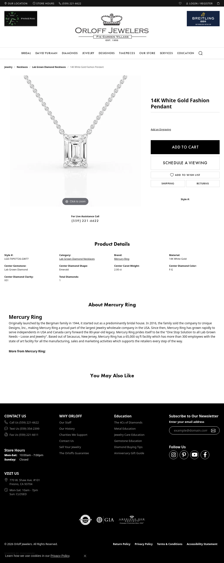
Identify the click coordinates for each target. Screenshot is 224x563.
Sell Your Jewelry (70, 447)
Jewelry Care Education (129, 435)
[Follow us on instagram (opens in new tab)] (173, 454)
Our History (67, 429)
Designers (107, 53)
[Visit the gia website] (105, 519)
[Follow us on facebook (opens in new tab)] (205, 454)
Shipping (168, 183)
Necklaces (22, 67)
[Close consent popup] (85, 556)
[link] (16, 3)
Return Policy (122, 544)
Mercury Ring (121, 258)
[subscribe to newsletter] (213, 430)
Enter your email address (186, 422)
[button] (180, 3)
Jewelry (88, 53)
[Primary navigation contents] (112, 53)
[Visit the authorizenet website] (85, 519)
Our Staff (65, 422)
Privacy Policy (144, 544)
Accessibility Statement (202, 544)
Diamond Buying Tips (128, 447)
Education (185, 53)
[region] (75, 141)
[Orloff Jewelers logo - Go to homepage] (112, 27)
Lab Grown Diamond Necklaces (49, 67)
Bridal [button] (26, 53)
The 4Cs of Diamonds (128, 422)
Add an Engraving (161, 129)
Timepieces (127, 53)
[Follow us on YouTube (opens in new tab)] (194, 454)
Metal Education (125, 429)
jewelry (8, 67)
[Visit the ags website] (131, 519)
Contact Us (66, 441)
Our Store (147, 53)
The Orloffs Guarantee (74, 453)
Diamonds (70, 53)
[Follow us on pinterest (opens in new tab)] (184, 454)
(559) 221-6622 (85, 221)
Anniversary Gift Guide (129, 453)
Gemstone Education (128, 441)
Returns (203, 183)
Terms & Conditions (169, 544)
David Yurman (46, 53)
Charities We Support (73, 435)
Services (166, 53)
